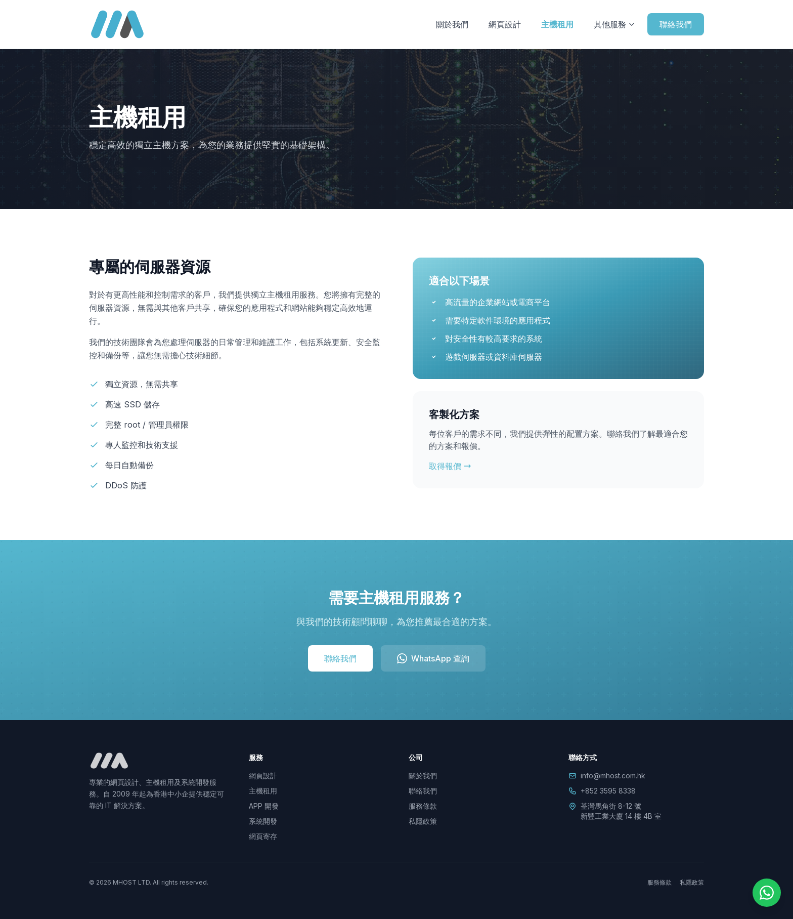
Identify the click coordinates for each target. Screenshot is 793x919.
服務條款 (423, 806)
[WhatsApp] (767, 893)
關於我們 (452, 24)
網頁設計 (505, 24)
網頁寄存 (263, 836)
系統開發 (263, 821)
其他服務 (614, 24)
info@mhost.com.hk (613, 775)
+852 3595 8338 (608, 790)
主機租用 (557, 24)
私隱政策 (423, 821)
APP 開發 (264, 806)
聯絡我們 (675, 24)
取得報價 (450, 466)
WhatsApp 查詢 (433, 658)
